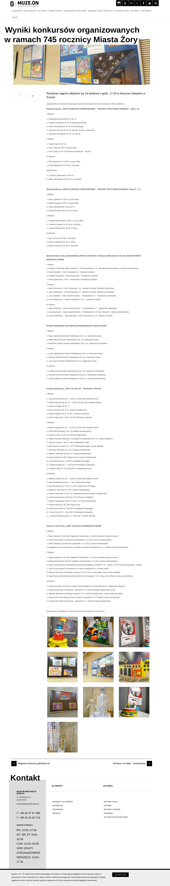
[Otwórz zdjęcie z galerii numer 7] (62, 702)
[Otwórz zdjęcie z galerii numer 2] (98, 631)
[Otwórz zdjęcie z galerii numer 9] (134, 702)
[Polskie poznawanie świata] (74, 829)
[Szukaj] (137, 3)
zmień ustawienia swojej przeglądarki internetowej (77, 880)
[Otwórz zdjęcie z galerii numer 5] (98, 667)
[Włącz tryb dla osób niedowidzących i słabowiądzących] (125, 3)
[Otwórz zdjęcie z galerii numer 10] (62, 737)
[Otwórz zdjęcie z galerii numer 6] (134, 667)
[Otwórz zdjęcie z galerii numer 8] (98, 702)
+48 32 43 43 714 (29, 817)
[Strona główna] (24, 4)
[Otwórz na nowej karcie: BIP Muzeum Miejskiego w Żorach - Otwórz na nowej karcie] (119, 3)
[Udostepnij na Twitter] (32, 96)
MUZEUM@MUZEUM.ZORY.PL (27, 804)
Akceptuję (120, 875)
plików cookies (45, 877)
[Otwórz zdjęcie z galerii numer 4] (62, 667)
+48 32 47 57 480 (29, 813)
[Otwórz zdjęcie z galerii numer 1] (62, 631)
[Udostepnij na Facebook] (19, 96)
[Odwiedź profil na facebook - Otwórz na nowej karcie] (143, 3)
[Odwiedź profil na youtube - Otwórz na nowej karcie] (150, 3)
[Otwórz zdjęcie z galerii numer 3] (134, 631)
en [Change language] (131, 3)
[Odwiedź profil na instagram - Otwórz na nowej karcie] (156, 3)
